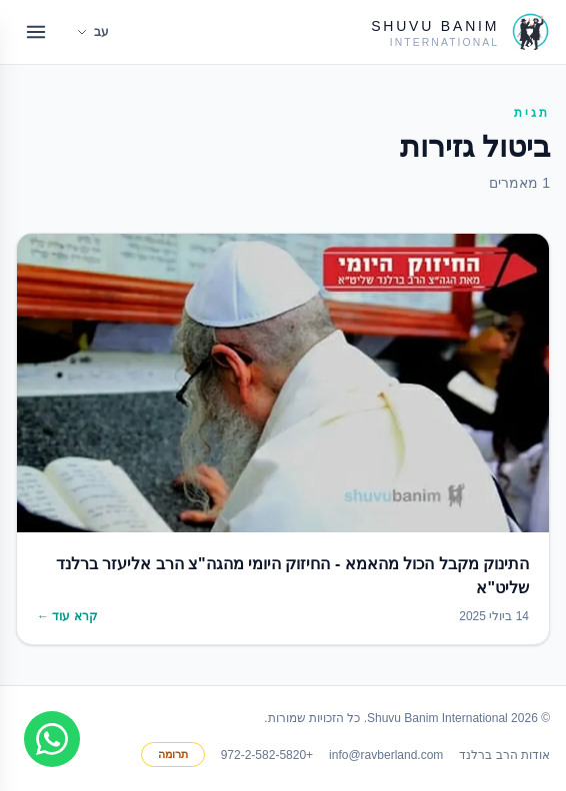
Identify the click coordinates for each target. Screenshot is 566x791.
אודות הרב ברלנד (504, 755)
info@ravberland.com (386, 755)
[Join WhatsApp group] (52, 739)
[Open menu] (36, 32)
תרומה (173, 754)
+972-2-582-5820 (267, 755)
